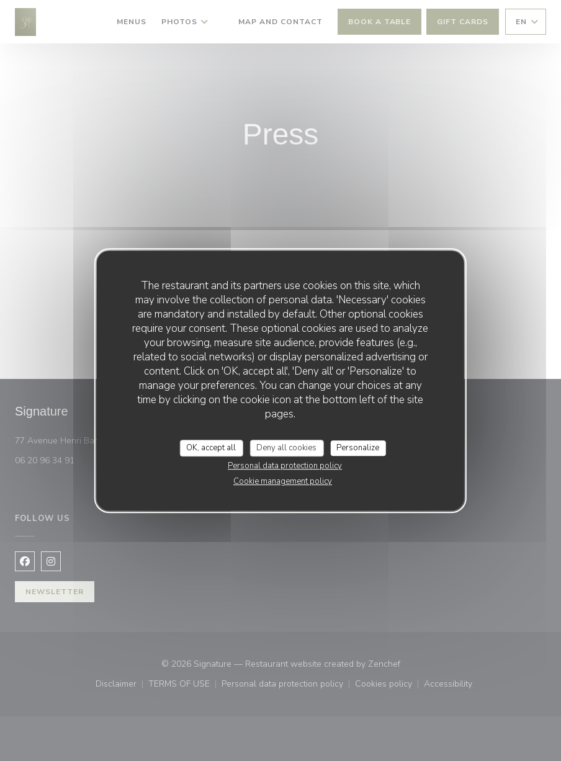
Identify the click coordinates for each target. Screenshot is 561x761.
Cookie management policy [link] (282, 481)
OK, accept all (211, 447)
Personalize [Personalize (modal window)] (357, 447)
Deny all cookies (286, 447)
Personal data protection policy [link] (285, 465)
